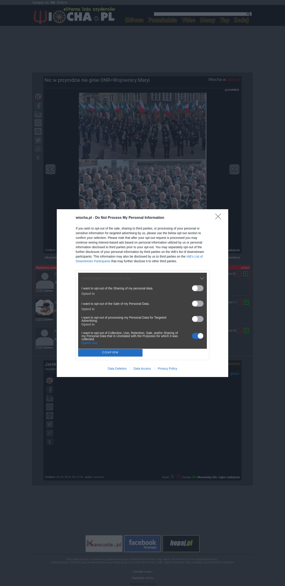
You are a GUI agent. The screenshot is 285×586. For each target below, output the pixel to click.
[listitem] (142, 278)
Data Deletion (117, 368)
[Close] (219, 218)
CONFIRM (110, 352)
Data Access (142, 368)
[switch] (198, 288)
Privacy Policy (167, 368)
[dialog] (142, 293)
